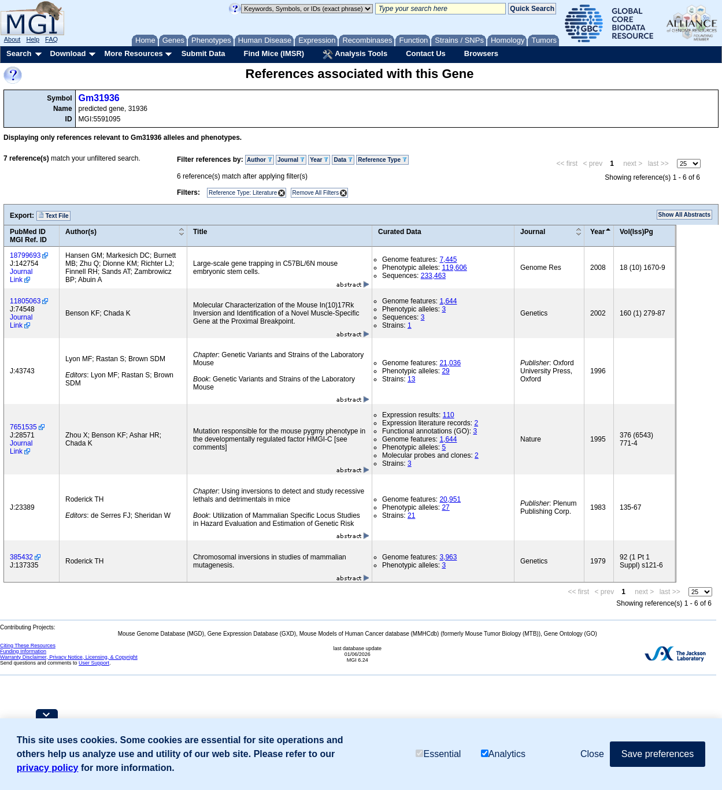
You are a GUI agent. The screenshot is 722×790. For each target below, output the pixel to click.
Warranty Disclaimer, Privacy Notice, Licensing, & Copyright (69, 657)
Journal (291, 160)
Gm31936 (99, 98)
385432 (21, 557)
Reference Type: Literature (243, 193)
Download (68, 53)
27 (445, 507)
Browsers (481, 53)
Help (32, 39)
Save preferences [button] (657, 754)
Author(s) (81, 232)
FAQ (51, 39)
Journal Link (21, 276)
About (12, 39)
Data (343, 160)
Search (18, 53)
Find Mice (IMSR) (273, 53)
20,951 (450, 499)
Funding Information (23, 651)
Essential (438, 754)
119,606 (454, 268)
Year (319, 160)
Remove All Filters (315, 193)
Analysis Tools (355, 54)
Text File (53, 215)
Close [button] (592, 754)
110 (448, 415)
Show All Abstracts (684, 215)
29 (445, 371)
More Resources (133, 53)
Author (259, 160)
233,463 (433, 276)
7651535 (23, 427)
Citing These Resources (27, 645)
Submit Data (203, 53)
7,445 (448, 259)
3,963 (448, 557)
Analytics (503, 754)
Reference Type (382, 160)
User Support (94, 663)
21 (411, 515)
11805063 (25, 301)
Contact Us (426, 53)
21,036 (450, 363)
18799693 (25, 255)
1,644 (448, 301)
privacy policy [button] (48, 768)
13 (411, 379)
